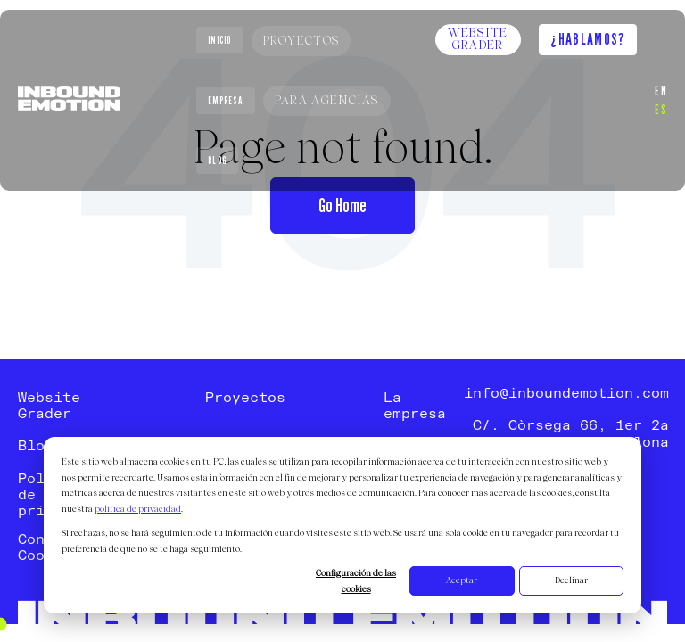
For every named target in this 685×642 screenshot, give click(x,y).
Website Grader (478, 39)
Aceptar (461, 581)
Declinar (571, 581)
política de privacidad (138, 510)
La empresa (415, 407)
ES (661, 109)
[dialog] (342, 525)
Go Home (342, 205)
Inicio (220, 40)
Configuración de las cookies (356, 582)
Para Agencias (327, 101)
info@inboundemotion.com (566, 394)
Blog (217, 160)
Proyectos (301, 40)
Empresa (225, 101)
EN (661, 90)
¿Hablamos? (587, 38)
